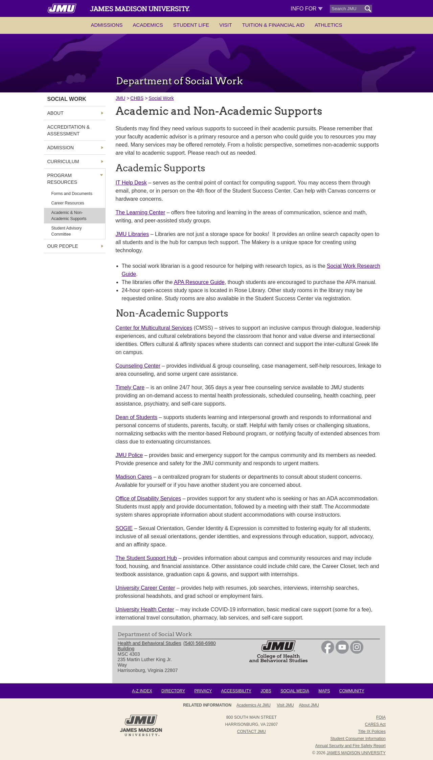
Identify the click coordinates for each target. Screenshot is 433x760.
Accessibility (236, 691)
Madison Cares (134, 477)
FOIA (381, 717)
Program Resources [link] (62, 179)
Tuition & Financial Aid (273, 25)
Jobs (265, 691)
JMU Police (129, 455)
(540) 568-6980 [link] (199, 643)
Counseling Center (138, 366)
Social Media (294, 691)
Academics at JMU (253, 705)
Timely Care (130, 387)
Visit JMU (285, 705)
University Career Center (145, 588)
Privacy (203, 691)
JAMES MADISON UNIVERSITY (356, 753)
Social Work (161, 98)
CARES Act (375, 724)
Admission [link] (60, 147)
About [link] (55, 113)
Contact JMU (251, 731)
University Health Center (145, 609)
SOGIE (124, 528)
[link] (327, 652)
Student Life (191, 25)
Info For (307, 9)
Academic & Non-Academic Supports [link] (69, 215)
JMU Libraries (132, 234)
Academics (148, 25)
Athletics (328, 25)
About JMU (309, 705)
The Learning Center (140, 212)
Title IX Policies (372, 731)
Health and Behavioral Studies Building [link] (149, 645)
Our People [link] (62, 246)
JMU (121, 98)
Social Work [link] (66, 99)
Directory (173, 691)
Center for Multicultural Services (154, 328)
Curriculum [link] (63, 161)
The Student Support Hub (146, 558)
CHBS (136, 98)
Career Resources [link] (67, 203)
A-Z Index (142, 691)
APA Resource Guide (199, 282)
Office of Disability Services (148, 498)
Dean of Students (137, 417)
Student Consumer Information (358, 738)
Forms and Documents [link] (71, 193)
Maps (324, 691)
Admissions (106, 25)
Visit (225, 25)
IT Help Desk (131, 183)
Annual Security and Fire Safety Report (350, 745)
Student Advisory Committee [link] (66, 231)
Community (351, 691)
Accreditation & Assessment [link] (68, 130)
